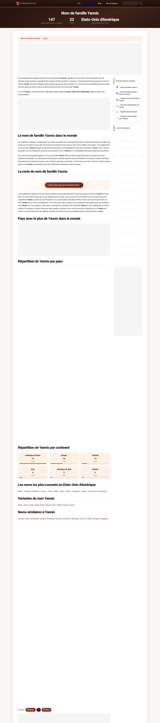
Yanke (73, 607)
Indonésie (80, 313)
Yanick (97, 602)
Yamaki (43, 404)
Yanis (42, 390)
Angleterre (80, 285)
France (31, 280)
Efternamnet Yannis (129, 190)
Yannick (97, 574)
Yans (26, 574)
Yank (49, 607)
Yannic (73, 563)
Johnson (27, 377)
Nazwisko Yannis (128, 161)
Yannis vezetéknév (129, 182)
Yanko (49, 613)
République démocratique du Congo (43, 285)
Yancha (74, 596)
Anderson (76, 377)
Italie (31, 319)
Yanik (37, 390)
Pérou (31, 324)
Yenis (73, 585)
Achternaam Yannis (129, 165)
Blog (99, 3)
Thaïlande (80, 280)
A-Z (78, 3)
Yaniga (26, 607)
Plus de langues (111, 3)
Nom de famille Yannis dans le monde (128, 93)
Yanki (73, 579)
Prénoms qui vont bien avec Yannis (128, 117)
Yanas (20, 390)
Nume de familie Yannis (130, 186)
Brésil (31, 302)
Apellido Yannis (127, 134)
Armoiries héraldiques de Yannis (129, 106)
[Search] (130, 3)
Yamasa (58, 404)
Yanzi (49, 574)
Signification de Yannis (128, 112)
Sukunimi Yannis (128, 178)
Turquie (79, 324)
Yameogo (75, 404)
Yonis (49, 568)
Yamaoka (50, 404)
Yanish (48, 390)
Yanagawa (104, 404)
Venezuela (80, 302)
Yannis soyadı (127, 195)
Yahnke (21, 404)
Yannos (27, 563)
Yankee (97, 607)
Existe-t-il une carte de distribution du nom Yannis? (41, 451)
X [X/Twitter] (38, 467)
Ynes (73, 613)
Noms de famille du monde (30, 38)
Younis (73, 568)
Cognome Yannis (128, 147)
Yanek (26, 602)
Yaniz (53, 390)
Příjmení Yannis (127, 169)
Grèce (78, 269)
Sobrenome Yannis (129, 156)
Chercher (99, 640)
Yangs (96, 579)
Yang (49, 602)
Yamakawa (34, 404)
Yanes (31, 390)
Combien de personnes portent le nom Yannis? (39, 443)
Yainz (27, 404)
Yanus (73, 574)
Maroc (78, 319)
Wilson (68, 377)
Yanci (26, 390)
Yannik (50, 563)
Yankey (27, 613)
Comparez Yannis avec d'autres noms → (66, 622)
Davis (62, 377)
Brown (43, 377)
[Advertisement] (80, 59)
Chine (78, 308)
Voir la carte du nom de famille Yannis (64, 185)
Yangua (74, 602)
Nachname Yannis (128, 143)
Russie (31, 291)
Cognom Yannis (127, 152)
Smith (20, 377)
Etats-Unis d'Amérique (37, 269)
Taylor (84, 377)
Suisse (78, 297)
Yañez (89, 404)
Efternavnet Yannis (129, 173)
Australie (79, 274)
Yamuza (83, 404)
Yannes (66, 390)
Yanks (49, 585)
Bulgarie (32, 308)
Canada (32, 297)
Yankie (59, 390)
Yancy (96, 596)
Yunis (96, 568)
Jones (49, 377)
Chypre (32, 313)
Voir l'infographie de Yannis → (97, 622)
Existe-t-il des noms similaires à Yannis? (36, 459)
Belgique (79, 291)
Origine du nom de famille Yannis (129, 99)
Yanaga (96, 404)
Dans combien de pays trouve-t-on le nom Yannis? (40, 436)
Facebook (46, 467)
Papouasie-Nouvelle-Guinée (40, 274)
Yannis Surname (128, 138)
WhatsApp (30, 467)
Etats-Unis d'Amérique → (99, 377)
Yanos (72, 390)
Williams (35, 377)
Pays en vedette (89, 3)
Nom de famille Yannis (128, 87)
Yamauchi (66, 404)
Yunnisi (97, 585)
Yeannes (50, 579)
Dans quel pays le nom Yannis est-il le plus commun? (42, 421)
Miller (56, 377)
